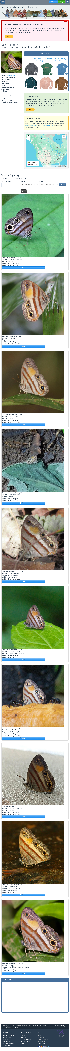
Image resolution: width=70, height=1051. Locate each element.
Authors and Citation (7, 1038)
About (6, 1032)
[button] (3, 62)
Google (55, 166)
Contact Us (7, 1027)
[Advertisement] (35, 996)
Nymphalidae (11, 75)
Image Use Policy (59, 1026)
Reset (23, 191)
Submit (63, 184)
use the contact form (46, 126)
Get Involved (25, 1032)
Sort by (23, 181)
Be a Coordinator (25, 1039)
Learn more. (41, 1043)
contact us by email (31, 126)
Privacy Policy (47, 1026)
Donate (15, 1027)
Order (41, 181)
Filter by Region (6, 181)
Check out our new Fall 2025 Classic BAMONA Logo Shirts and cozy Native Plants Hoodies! (46, 59)
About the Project (9, 1035)
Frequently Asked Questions (8, 1044)
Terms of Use (36, 1026)
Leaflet (45, 166)
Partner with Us (25, 1041)
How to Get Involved (24, 1036)
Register (23, 1043)
